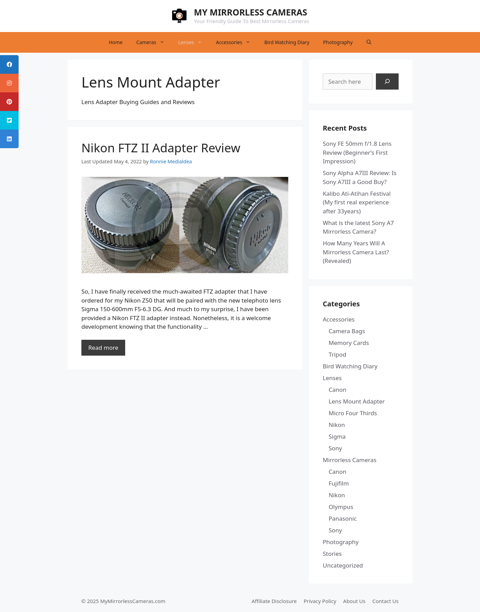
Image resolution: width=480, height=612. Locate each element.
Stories (332, 554)
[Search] (387, 81)
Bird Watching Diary (286, 42)
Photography (337, 42)
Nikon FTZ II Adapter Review (160, 148)
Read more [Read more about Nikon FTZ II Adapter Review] (103, 347)
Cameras (153, 42)
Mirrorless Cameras (350, 460)
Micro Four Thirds (353, 413)
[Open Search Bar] (369, 42)
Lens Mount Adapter (357, 401)
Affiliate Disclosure (274, 601)
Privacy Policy (319, 601)
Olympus (341, 507)
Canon (338, 390)
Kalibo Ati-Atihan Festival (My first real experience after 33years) (357, 202)
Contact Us (385, 601)
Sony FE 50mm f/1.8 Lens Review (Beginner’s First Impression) (357, 152)
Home (115, 42)
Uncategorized (343, 565)
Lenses (193, 42)
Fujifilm (339, 483)
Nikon (337, 425)
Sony (335, 448)
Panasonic (343, 518)
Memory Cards (349, 343)
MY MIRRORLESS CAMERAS (250, 12)
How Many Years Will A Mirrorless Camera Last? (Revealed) (356, 252)
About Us (354, 601)
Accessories (236, 42)
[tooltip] (9, 64)
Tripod (337, 354)
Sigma (337, 436)
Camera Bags (347, 331)
